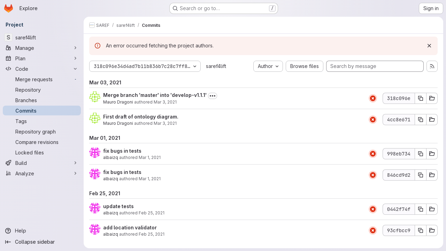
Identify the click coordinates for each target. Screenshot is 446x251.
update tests (118, 206)
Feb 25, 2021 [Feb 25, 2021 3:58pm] (151, 212)
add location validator (130, 227)
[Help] (42, 231)
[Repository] (42, 89)
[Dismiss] (429, 45)
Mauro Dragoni (118, 102)
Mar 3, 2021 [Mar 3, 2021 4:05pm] (165, 123)
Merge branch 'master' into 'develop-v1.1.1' (155, 95)
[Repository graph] (42, 131)
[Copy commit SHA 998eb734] (420, 153)
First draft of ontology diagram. (140, 117)
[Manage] (42, 48)
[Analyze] (42, 173)
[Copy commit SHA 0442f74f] (420, 209)
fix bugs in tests (122, 151)
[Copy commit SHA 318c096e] (420, 98)
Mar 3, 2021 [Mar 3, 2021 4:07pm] (165, 102)
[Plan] (42, 58)
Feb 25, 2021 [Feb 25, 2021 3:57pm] (151, 234)
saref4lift (216, 66)
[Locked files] (42, 152)
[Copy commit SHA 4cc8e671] (420, 119)
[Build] (42, 163)
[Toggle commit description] (212, 96)
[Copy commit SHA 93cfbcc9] (420, 230)
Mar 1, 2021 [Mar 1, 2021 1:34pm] (150, 157)
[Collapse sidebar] (42, 242)
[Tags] (42, 121)
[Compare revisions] (42, 142)
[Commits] (42, 110)
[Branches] (42, 100)
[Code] (42, 69)
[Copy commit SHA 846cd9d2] (420, 175)
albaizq (110, 157)
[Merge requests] (42, 79)
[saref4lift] (42, 37)
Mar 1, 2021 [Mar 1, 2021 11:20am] (150, 178)
